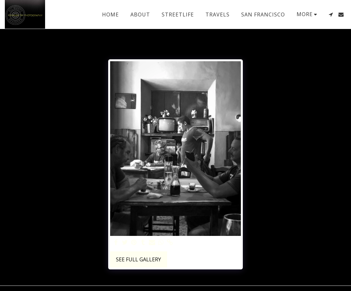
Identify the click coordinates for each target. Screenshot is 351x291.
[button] (331, 14)
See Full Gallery (138, 259)
